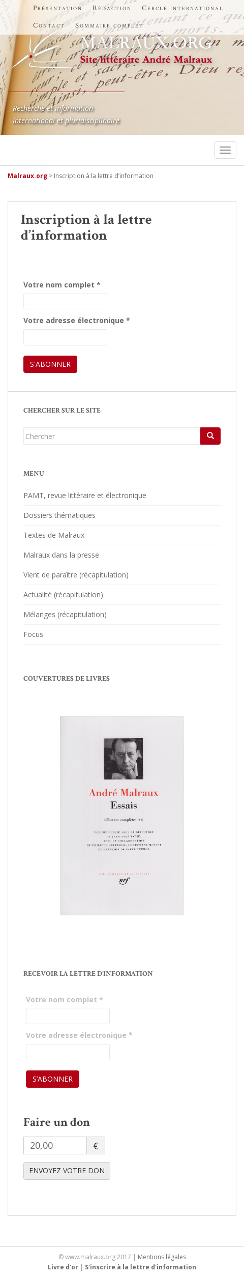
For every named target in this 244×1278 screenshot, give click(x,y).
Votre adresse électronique (76, 320)
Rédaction (112, 8)
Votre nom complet (62, 284)
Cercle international (183, 8)
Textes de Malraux (53, 535)
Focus (33, 634)
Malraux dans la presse (61, 555)
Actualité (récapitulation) (63, 594)
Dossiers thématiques (59, 515)
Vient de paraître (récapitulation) (76, 574)
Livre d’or (63, 1267)
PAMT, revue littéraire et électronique (84, 495)
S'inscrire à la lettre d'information (140, 1267)
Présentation (57, 8)
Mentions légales (162, 1257)
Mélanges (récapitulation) (65, 614)
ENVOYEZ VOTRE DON (67, 1170)
